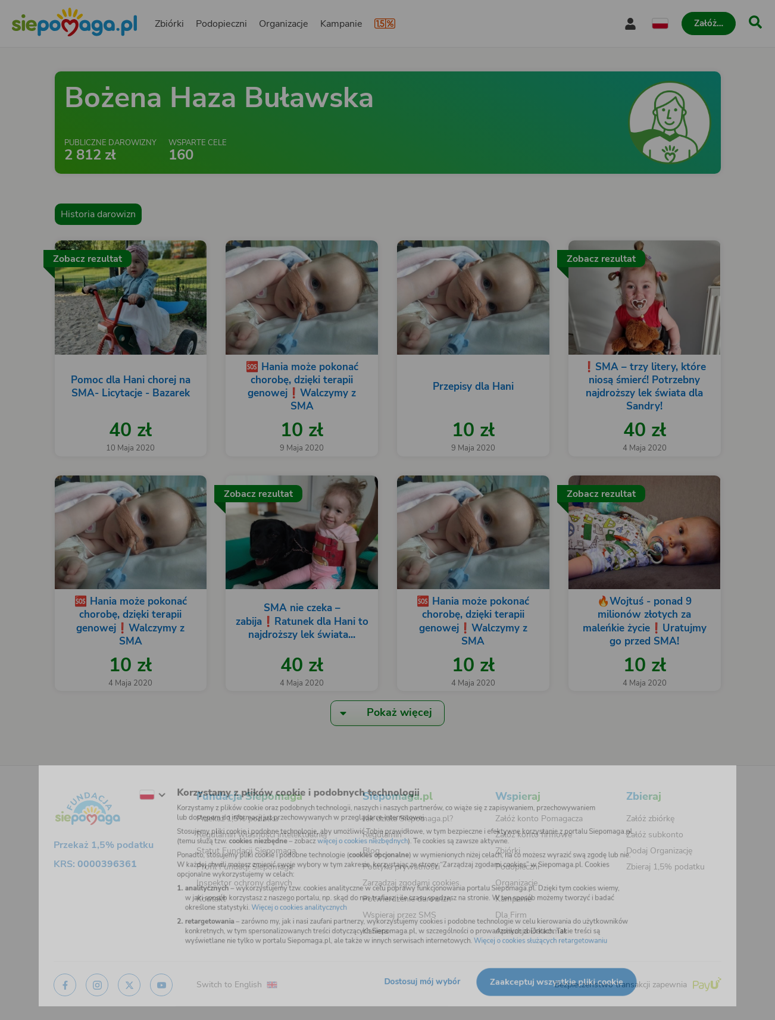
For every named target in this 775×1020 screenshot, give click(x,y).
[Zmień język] (126, 785)
